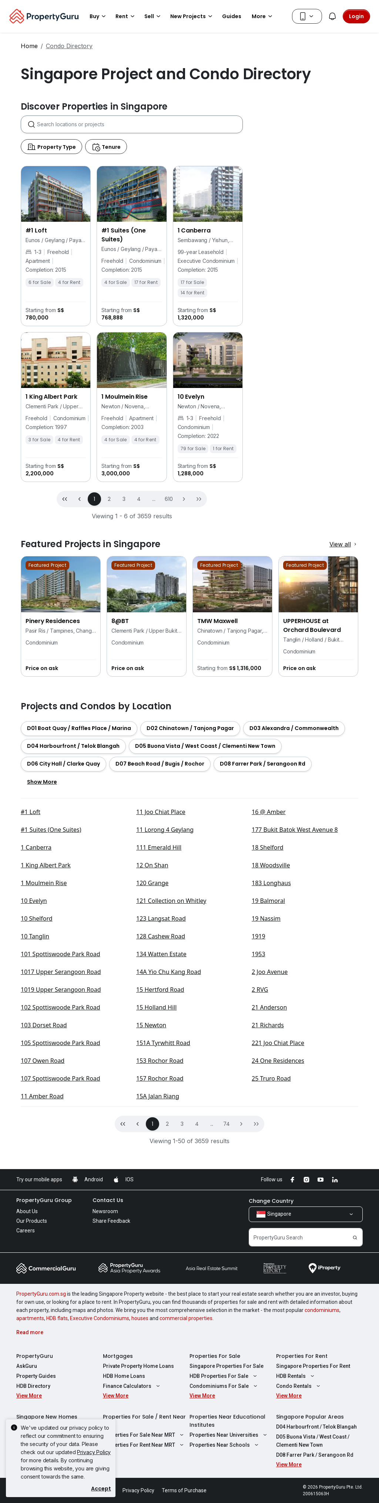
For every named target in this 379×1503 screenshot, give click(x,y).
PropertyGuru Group (44, 1317)
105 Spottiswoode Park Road (60, 1160)
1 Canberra (36, 964)
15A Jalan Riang (157, 1213)
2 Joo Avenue (270, 1089)
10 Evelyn (34, 1018)
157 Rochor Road (160, 1195)
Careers (25, 1347)
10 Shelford (37, 1035)
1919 (258, 1053)
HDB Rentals (296, 1493)
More (263, 16)
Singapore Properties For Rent (313, 1483)
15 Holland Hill (156, 1124)
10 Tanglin (35, 1053)
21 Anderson (269, 1124)
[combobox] (139, 241)
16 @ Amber (269, 929)
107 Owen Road (42, 1178)
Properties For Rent (302, 1473)
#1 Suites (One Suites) (51, 947)
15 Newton (151, 1142)
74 (226, 1241)
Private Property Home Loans (138, 1483)
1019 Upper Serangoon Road (61, 1106)
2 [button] (109, 616)
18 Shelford (268, 964)
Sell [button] (153, 16)
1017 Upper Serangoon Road (61, 1089)
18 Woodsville (271, 982)
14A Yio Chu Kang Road (168, 1089)
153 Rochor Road (160, 1178)
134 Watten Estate (161, 1071)
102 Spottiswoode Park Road (60, 1124)
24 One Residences (278, 1178)
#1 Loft (30, 929)
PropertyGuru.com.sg (41, 1411)
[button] (184, 616)
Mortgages (118, 1473)
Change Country (271, 1318)
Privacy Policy (94, 1452)
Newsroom (105, 1328)
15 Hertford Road (160, 1106)
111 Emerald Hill (158, 964)
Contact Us (108, 1317)
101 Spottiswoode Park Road (60, 1071)
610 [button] (169, 616)
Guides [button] (231, 16)
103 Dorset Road (44, 1142)
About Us (27, 1328)
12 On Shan (152, 982)
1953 (258, 1071)
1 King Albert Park (46, 982)
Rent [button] (126, 16)
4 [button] (139, 616)
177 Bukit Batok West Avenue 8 (295, 947)
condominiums (322, 1427)
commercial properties (186, 1435)
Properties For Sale (215, 1473)
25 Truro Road (271, 1195)
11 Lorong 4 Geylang (165, 947)
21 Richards (268, 1142)
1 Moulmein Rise (44, 1000)
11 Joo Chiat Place (160, 929)
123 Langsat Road (161, 1035)
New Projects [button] (192, 16)
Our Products (31, 1338)
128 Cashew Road (160, 1053)
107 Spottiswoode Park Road (60, 1195)
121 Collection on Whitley (171, 1018)
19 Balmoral (268, 1018)
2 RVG (260, 1106)
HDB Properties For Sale (224, 1493)
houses (139, 1435)
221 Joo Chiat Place (278, 1160)
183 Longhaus (271, 1000)
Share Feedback (111, 1338)
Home (29, 46)
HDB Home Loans (124, 1493)
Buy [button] (99, 16)
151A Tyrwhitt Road (163, 1160)
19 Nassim (266, 1035)
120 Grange (152, 1000)
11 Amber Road (42, 1213)
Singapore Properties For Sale (227, 1483)
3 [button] (124, 616)
